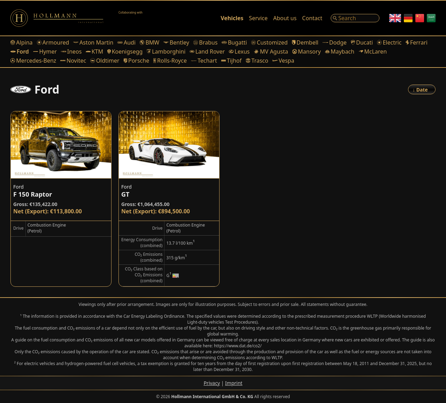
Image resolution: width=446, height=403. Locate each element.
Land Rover (207, 51)
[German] (408, 18)
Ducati (362, 42)
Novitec (73, 60)
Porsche (136, 60)
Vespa (283, 60)
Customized (269, 42)
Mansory (306, 51)
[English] (395, 18)
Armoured (53, 42)
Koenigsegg (125, 51)
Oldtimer (104, 60)
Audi (126, 42)
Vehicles (232, 18)
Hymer (45, 51)
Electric (389, 42)
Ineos (71, 51)
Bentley (176, 42)
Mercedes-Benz (33, 60)
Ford (19, 51)
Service (258, 18)
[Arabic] (431, 18)
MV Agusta (271, 51)
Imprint (234, 383)
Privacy (211, 383)
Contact (312, 18)
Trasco (257, 60)
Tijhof (231, 60)
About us (285, 18)
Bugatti (234, 42)
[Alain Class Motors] (135, 18)
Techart (204, 60)
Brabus (205, 42)
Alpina (21, 42)
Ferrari (417, 42)
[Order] (422, 89)
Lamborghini (166, 51)
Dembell (305, 42)
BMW (149, 42)
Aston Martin (93, 42)
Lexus (239, 51)
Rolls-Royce (170, 60)
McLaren (373, 51)
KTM (94, 51)
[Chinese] (419, 18)
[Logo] (56, 18)
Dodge (335, 42)
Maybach (339, 51)
